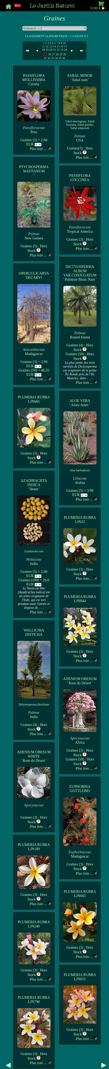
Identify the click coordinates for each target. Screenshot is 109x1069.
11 (43, 46)
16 (61, 46)
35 (60, 58)
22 (58, 49)
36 (63, 58)
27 (53, 54)
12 (47, 46)
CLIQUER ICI (79, 36)
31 (45, 58)
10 (64, 43)
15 (58, 46)
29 (60, 54)
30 (64, 54)
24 (65, 49)
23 (61, 49)
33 (52, 58)
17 (65, 46)
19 (47, 49)
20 (50, 49)
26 (49, 54)
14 (54, 46)
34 (56, 58)
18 (43, 49)
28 (57, 54)
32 (49, 58)
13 (50, 46)
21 (54, 49)
